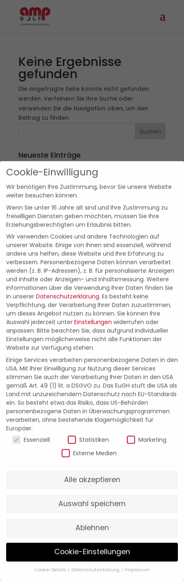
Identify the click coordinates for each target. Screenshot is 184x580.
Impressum (137, 576)
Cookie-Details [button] (51, 576)
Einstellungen (93, 329)
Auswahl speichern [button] (92, 510)
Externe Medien (89, 460)
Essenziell (31, 446)
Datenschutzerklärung (67, 303)
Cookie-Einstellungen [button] (92, 558)
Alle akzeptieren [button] (92, 486)
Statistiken (88, 446)
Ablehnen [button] (92, 534)
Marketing (146, 446)
